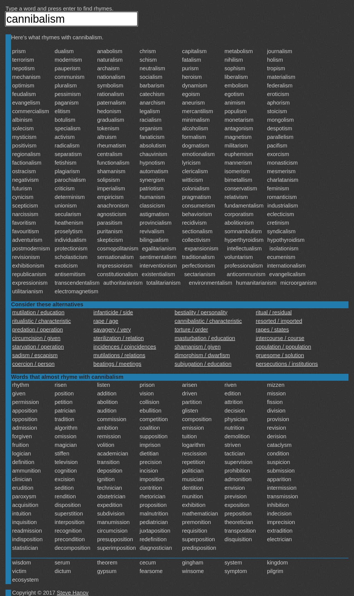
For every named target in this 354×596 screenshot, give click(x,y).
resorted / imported (279, 321)
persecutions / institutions (287, 364)
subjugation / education (203, 364)
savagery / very (112, 329)
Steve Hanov (73, 593)
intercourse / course (280, 338)
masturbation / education (205, 338)
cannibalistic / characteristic (208, 321)
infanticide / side (113, 312)
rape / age (105, 321)
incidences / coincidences (124, 347)
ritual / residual (274, 312)
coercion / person (33, 364)
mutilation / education (38, 312)
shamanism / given (198, 347)
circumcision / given (36, 338)
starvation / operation (38, 347)
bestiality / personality (201, 312)
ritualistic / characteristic (41, 321)
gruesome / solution (280, 355)
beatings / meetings (117, 364)
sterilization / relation (118, 338)
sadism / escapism (35, 355)
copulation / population (283, 347)
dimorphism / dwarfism (202, 355)
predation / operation (37, 329)
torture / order (191, 329)
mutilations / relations (119, 355)
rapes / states (272, 329)
